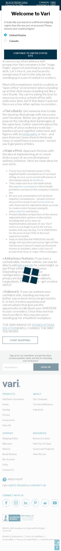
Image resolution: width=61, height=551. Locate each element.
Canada (14, 40)
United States (17, 35)
